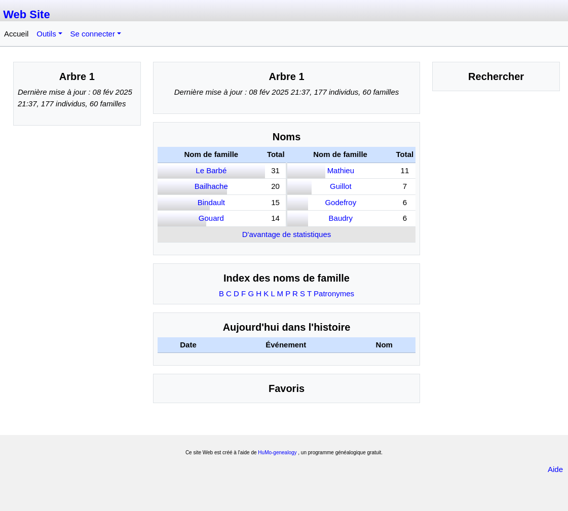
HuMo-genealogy (277, 452)
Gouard (211, 218)
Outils (46, 33)
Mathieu (340, 170)
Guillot (341, 186)
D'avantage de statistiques (286, 234)
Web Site (26, 14)
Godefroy (340, 202)
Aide (555, 469)
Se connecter (92, 33)
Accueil (16, 33)
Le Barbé (211, 170)
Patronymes (334, 293)
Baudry (341, 218)
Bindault (211, 202)
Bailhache (211, 186)
